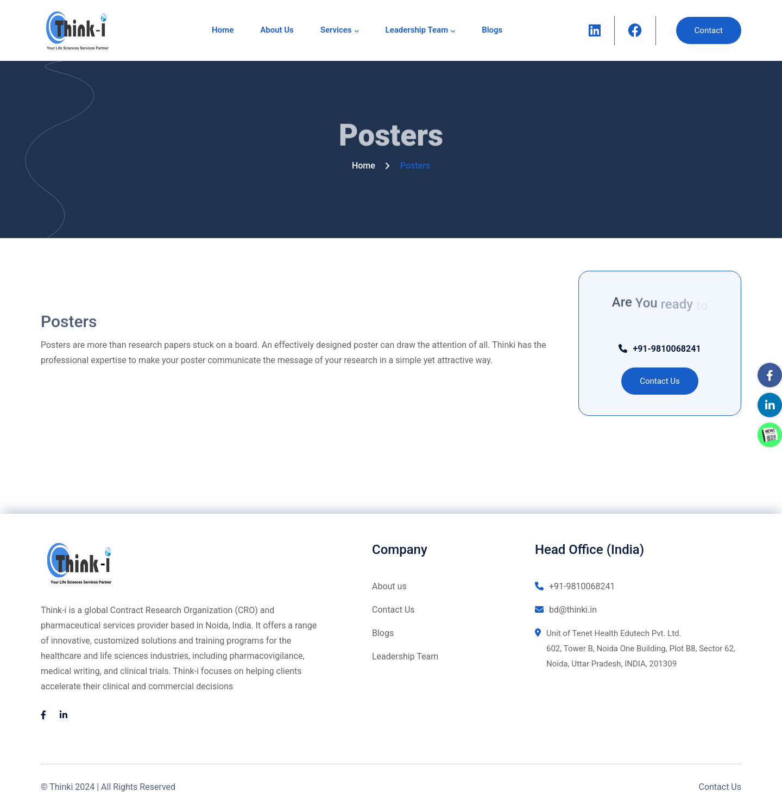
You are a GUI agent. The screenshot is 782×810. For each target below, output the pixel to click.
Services (336, 30)
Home (223, 30)
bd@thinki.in (566, 610)
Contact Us (393, 610)
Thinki (61, 787)
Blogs (492, 30)
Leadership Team (417, 30)
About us (277, 30)
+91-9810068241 (660, 349)
